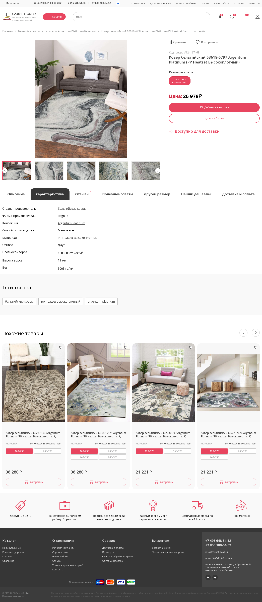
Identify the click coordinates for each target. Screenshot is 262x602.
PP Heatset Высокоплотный (78, 238)
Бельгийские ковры (72, 209)
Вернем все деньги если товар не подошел (109, 510)
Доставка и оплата (160, 3)
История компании (63, 547)
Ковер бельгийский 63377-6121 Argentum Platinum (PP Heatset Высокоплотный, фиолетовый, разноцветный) (98, 435)
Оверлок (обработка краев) (117, 556)
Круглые (7, 556)
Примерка (108, 552)
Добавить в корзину (216, 107)
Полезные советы (117, 194)
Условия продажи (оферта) (67, 565)
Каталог (57, 17)
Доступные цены (21, 509)
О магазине (138, 3)
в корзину (36, 482)
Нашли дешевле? (196, 194)
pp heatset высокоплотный (60, 301)
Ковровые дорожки (13, 552)
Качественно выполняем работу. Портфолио (64, 510)
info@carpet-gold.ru (216, 552)
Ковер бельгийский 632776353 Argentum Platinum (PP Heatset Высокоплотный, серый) (33, 435)
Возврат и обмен (186, 3)
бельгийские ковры (19, 301)
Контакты (254, 3)
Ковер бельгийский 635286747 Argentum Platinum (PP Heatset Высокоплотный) (163, 434)
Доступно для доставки (197, 131)
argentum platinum (101, 301)
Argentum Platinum (71, 223)
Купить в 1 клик (214, 118)
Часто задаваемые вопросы (168, 552)
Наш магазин (241, 509)
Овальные (8, 560)
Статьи (205, 3)
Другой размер (157, 194)
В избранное (209, 42)
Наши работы (221, 3)
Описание (16, 194)
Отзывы (239, 3)
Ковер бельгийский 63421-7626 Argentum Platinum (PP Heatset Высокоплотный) (228, 434)
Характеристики (50, 194)
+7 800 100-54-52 (101, 3)
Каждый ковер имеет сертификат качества (153, 510)
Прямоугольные (11, 547)
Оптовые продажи (112, 560)
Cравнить (179, 42)
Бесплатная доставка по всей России (197, 510)
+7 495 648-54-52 (76, 3)
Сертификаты (60, 552)
